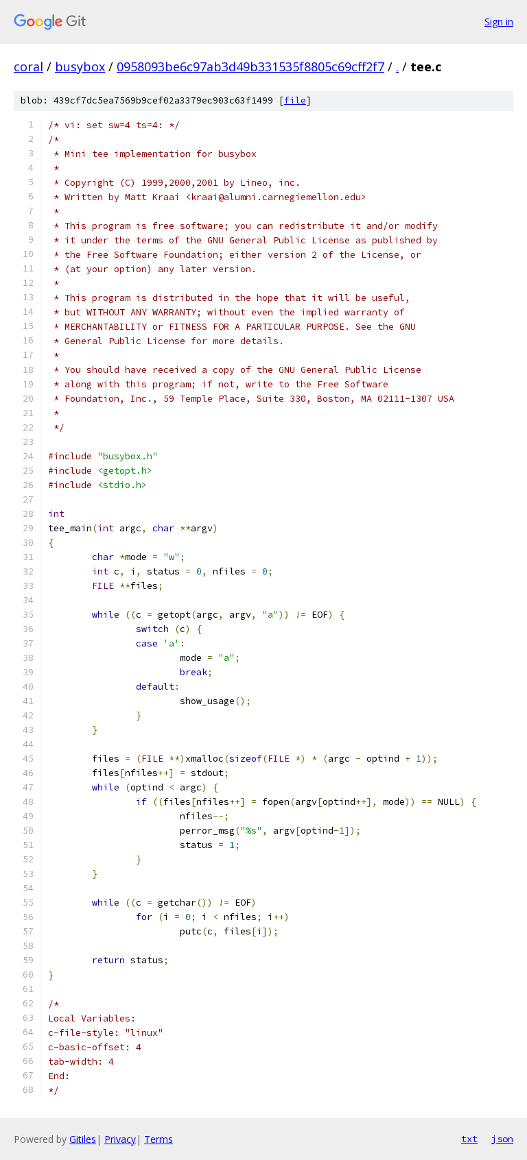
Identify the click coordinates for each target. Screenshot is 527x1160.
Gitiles (82, 1139)
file (295, 100)
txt (469, 1139)
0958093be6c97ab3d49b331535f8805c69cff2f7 (250, 66)
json (502, 1139)
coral (28, 66)
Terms (158, 1139)
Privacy (120, 1139)
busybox (80, 66)
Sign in (498, 21)
